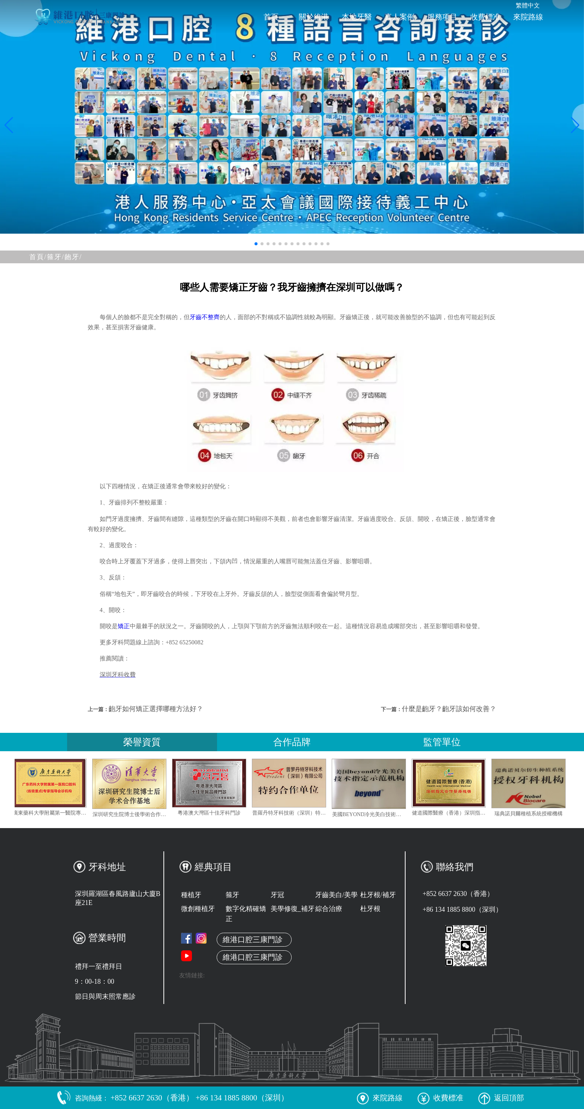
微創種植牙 (198, 908)
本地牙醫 (357, 17)
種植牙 (191, 895)
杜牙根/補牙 (378, 895)
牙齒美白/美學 (336, 895)
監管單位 (442, 742)
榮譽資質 (142, 742)
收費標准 (485, 17)
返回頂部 (501, 1098)
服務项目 (442, 17)
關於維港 (314, 17)
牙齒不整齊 (205, 317)
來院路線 (528, 17)
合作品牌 (292, 742)
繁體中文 (528, 5)
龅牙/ (73, 257)
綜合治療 (328, 908)
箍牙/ (55, 257)
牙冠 (277, 895)
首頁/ (38, 257)
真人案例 (400, 17)
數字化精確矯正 (246, 914)
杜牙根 (370, 908)
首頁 (271, 17)
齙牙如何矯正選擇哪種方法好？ (156, 709)
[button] (256, 243)
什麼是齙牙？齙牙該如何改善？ (449, 709)
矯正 (124, 626)
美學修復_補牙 (292, 908)
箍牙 (232, 895)
